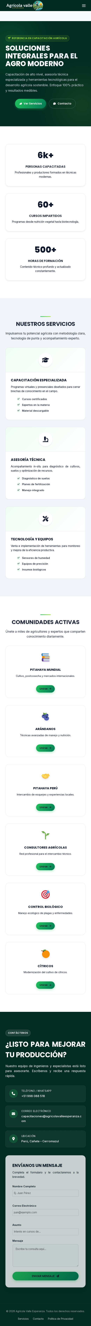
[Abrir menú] (83, 5)
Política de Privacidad (60, 1318)
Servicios (23, 1318)
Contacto (62, 103)
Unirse (45, 689)
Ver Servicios (30, 103)
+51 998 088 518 (33, 1100)
